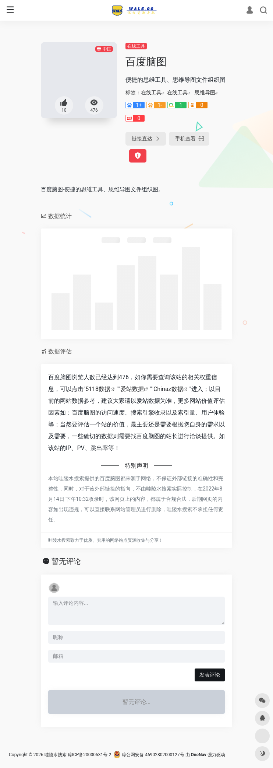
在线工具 (136, 46)
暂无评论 (66, 561)
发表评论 (209, 675)
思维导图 (205, 92)
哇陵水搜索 (56, 754)
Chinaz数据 (168, 388)
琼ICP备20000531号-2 (89, 754)
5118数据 (97, 388)
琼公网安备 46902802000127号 (148, 754)
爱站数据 (132, 388)
